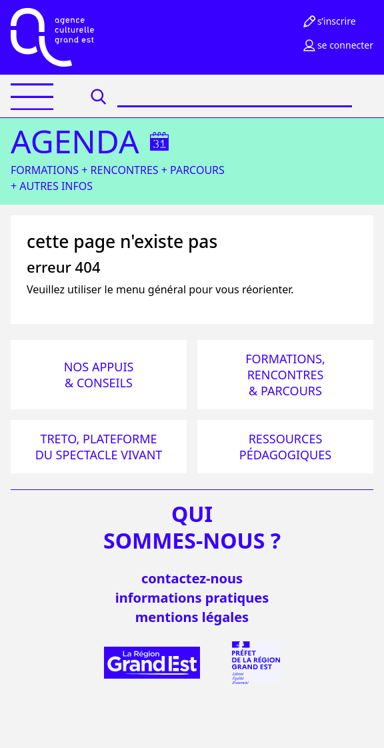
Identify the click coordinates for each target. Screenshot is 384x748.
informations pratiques (192, 597)
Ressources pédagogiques (285, 447)
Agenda (75, 141)
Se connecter (337, 45)
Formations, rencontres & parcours (285, 375)
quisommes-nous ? (192, 527)
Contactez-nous (192, 578)
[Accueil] (52, 37)
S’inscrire (328, 21)
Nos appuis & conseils (99, 375)
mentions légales (192, 617)
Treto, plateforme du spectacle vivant (99, 447)
